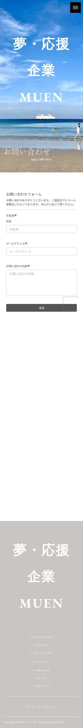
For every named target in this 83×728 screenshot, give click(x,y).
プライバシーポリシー (41, 707)
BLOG (41, 678)
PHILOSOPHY (42, 637)
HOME (34, 159)
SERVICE (41, 645)
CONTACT (41, 686)
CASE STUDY (41, 653)
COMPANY (42, 670)
